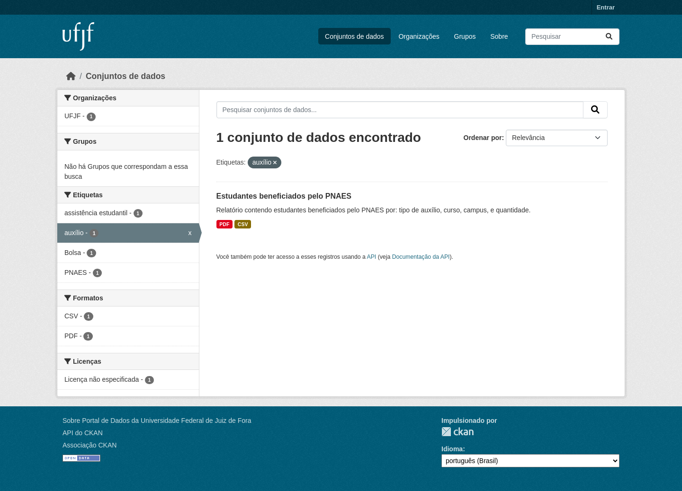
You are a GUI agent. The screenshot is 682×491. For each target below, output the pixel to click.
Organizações (418, 36)
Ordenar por (483, 137)
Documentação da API (421, 257)
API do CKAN (83, 433)
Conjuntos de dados (354, 36)
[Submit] (609, 36)
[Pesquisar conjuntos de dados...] (572, 36)
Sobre (499, 36)
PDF (224, 224)
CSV (243, 224)
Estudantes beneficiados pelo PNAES (283, 196)
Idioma (452, 449)
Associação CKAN (90, 445)
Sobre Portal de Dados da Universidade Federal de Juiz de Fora (157, 420)
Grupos (465, 36)
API (372, 257)
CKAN (457, 432)
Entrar (606, 7)
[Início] (71, 76)
